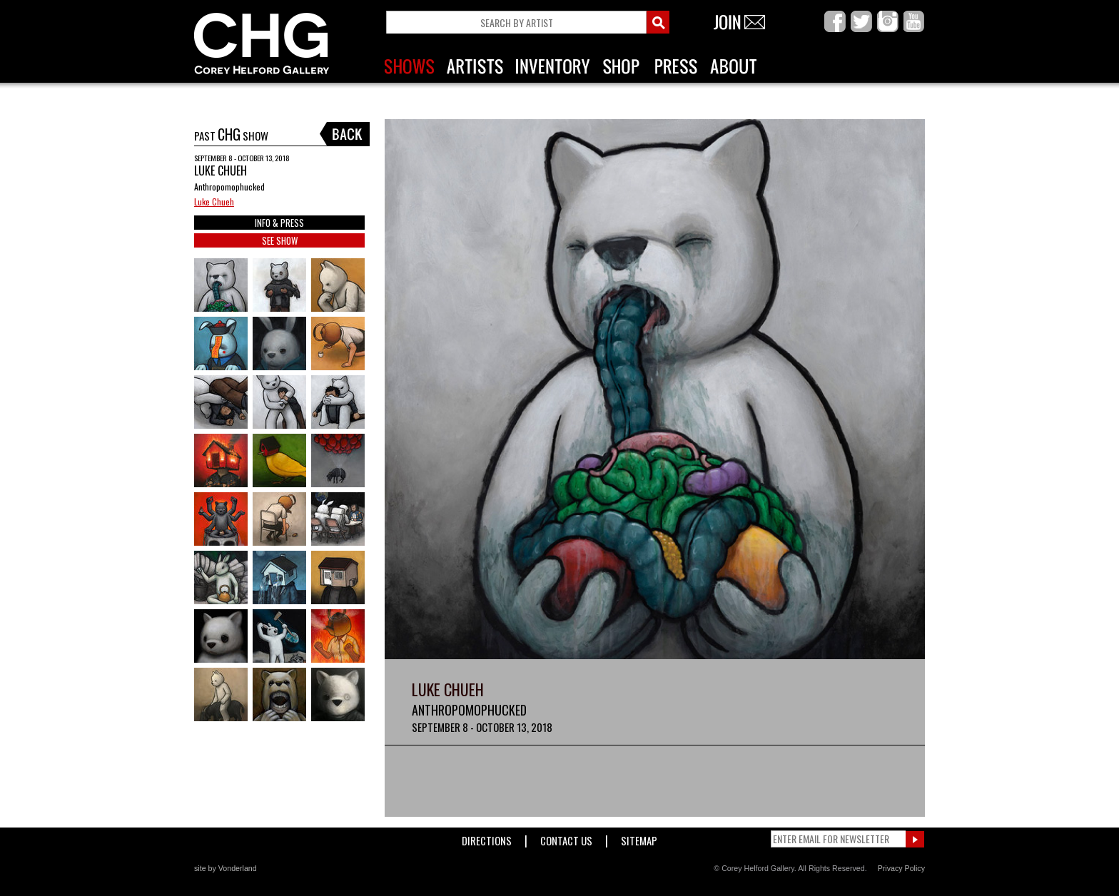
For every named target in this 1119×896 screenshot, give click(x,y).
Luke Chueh (214, 201)
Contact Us (566, 837)
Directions (487, 837)
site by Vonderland (225, 868)
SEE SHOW (280, 240)
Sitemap (639, 837)
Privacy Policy (901, 868)
